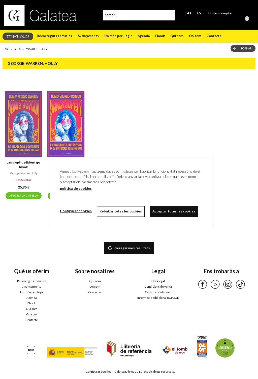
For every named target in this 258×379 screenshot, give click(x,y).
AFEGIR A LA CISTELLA (23, 195)
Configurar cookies (99, 371)
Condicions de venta (158, 286)
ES (199, 13)
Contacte (214, 36)
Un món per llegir (118, 36)
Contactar (95, 292)
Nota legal (158, 281)
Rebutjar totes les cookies (121, 211)
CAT (188, 13)
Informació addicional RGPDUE (158, 298)
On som (195, 36)
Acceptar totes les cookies (173, 211)
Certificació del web (158, 292)
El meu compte (220, 13)
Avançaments (88, 36)
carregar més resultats (132, 248)
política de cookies (76, 188)
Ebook (160, 36)
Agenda (144, 36)
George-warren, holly (23, 173)
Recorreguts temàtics (54, 36)
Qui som (176, 36)
